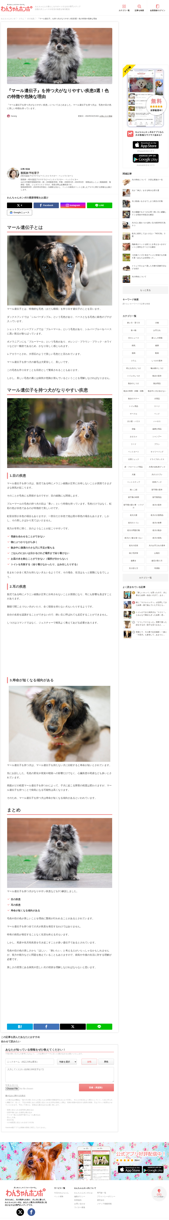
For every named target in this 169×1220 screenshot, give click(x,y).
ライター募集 (79, 1207)
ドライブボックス (157, 459)
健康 (157, 345)
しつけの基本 (157, 361)
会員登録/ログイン (157, 10)
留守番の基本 (157, 490)
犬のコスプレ (157, 474)
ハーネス (157, 421)
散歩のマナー (133, 399)
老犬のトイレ (133, 523)
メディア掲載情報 (104, 1204)
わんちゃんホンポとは (83, 1193)
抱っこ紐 (133, 490)
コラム (133, 361)
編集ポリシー (79, 1196)
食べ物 (133, 330)
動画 (157, 353)
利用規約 (78, 1200)
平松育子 (34, 173)
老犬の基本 (157, 505)
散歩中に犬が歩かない (157, 391)
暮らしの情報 (157, 338)
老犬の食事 (157, 523)
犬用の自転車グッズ (157, 467)
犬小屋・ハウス (133, 421)
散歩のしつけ (133, 383)
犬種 (157, 323)
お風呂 (157, 553)
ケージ (157, 406)
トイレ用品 (133, 406)
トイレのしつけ (133, 376)
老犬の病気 (157, 538)
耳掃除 (157, 568)
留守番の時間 (133, 497)
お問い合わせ (79, 1204)
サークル (133, 414)
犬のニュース (133, 338)
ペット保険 (58, 1196)
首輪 (133, 429)
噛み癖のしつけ (157, 368)
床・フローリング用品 (133, 467)
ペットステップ (133, 482)
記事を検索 (139, 10)
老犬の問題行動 (133, 530)
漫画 (133, 353)
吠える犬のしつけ (133, 368)
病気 (133, 345)
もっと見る (145, 290)
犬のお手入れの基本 (157, 545)
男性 (106, 1062)
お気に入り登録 (105, 116)
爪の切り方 (133, 568)
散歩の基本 (157, 376)
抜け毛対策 (133, 553)
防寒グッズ (157, 482)
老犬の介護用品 (157, 515)
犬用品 (157, 399)
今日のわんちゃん (61, 1193)
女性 (89, 1062)
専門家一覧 (101, 1193)
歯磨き (133, 561)
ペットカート (133, 452)
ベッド (157, 414)
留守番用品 (157, 497)
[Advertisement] (33, 140)
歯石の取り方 (157, 561)
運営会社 (100, 1200)
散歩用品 (157, 383)
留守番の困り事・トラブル (134, 506)
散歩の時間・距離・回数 (134, 391)
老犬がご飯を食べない (133, 538)
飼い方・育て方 (133, 323)
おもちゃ (133, 436)
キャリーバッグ (157, 452)
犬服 (133, 474)
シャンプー (157, 436)
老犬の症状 (133, 545)
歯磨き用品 (157, 429)
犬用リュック (133, 459)
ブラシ (157, 444)
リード (133, 444)
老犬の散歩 (157, 530)
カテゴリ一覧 (124, 10)
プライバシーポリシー (106, 1196)
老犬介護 (133, 515)
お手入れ (157, 330)
